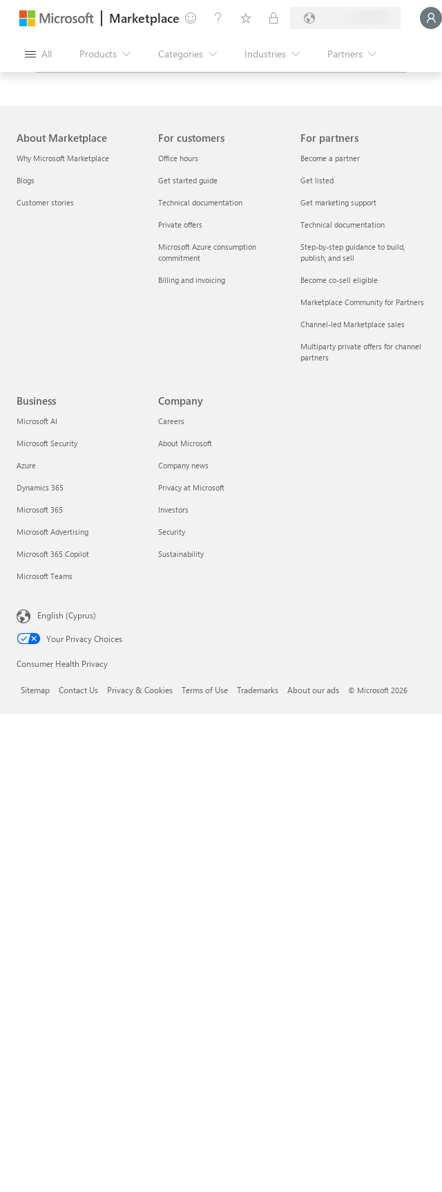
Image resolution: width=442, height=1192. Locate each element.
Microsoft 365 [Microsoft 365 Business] (40, 509)
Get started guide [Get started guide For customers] (188, 180)
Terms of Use (205, 689)
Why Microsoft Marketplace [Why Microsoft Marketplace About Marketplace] (63, 158)
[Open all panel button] (38, 54)
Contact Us (78, 689)
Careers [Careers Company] (171, 421)
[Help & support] (218, 18)
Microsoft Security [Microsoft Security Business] (47, 443)
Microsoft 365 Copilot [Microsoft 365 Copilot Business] (53, 554)
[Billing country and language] (345, 18)
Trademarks (257, 689)
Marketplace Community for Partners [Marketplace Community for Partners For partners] (362, 302)
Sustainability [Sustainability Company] (181, 554)
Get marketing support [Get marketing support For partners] (338, 202)
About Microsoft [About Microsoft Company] (185, 443)
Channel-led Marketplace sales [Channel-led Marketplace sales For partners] (352, 324)
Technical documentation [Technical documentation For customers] (200, 202)
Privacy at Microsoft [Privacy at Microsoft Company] (191, 487)
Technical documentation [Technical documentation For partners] (342, 224)
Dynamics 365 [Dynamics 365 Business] (40, 487)
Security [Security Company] (171, 531)
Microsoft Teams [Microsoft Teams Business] (45, 576)
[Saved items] (246, 18)
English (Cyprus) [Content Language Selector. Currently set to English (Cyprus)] (66, 615)
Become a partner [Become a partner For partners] (330, 158)
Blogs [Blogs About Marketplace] (26, 180)
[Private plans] (273, 18)
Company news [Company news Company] (183, 465)
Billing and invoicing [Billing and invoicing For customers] (191, 280)
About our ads (313, 689)
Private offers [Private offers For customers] (180, 224)
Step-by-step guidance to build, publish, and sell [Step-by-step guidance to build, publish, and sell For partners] (352, 252)
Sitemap (35, 689)
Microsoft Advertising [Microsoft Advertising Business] (52, 531)
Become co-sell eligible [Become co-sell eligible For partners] (339, 280)
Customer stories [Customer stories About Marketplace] (45, 202)
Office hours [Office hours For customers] (178, 158)
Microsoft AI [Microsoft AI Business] (37, 421)
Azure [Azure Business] (26, 465)
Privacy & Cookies (140, 689)
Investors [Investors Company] (173, 509)
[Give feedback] (191, 18)
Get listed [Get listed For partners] (317, 180)
